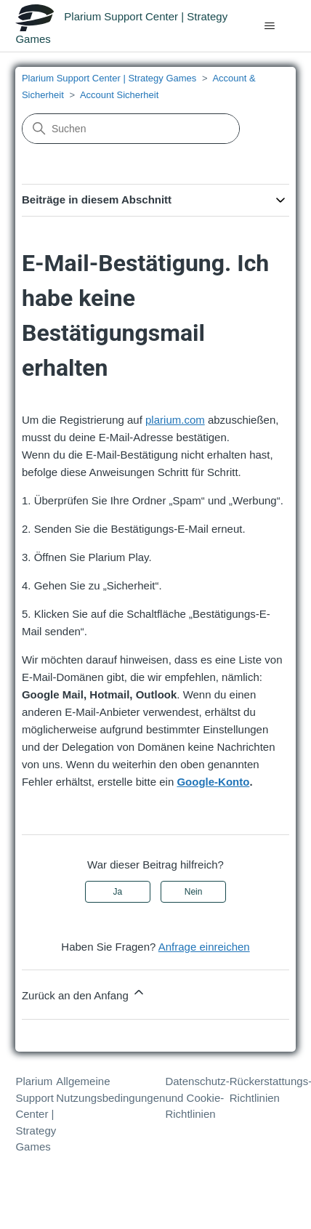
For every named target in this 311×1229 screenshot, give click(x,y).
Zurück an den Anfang (84, 993)
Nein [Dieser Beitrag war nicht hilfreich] (194, 892)
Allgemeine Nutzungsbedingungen (110, 1089)
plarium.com (175, 420)
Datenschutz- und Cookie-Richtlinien (197, 1097)
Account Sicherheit (119, 94)
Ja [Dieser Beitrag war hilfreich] (118, 892)
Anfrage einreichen (204, 946)
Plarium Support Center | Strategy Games (109, 78)
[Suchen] (131, 128)
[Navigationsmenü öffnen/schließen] (270, 26)
